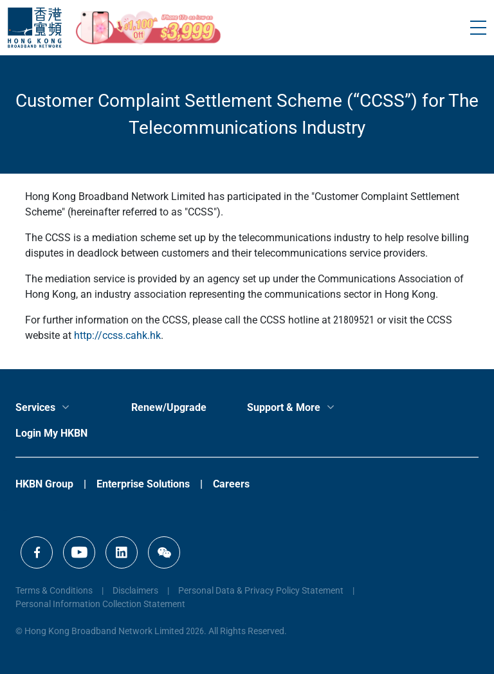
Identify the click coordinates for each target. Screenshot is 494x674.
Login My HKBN (51, 433)
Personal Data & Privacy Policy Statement (260, 590)
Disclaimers (135, 590)
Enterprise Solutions (143, 484)
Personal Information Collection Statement (100, 604)
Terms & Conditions (54, 590)
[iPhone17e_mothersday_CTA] (149, 27)
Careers (231, 484)
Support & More (283, 407)
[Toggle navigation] (478, 27)
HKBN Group (44, 484)
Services (35, 407)
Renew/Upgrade (168, 407)
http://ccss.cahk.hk (117, 335)
